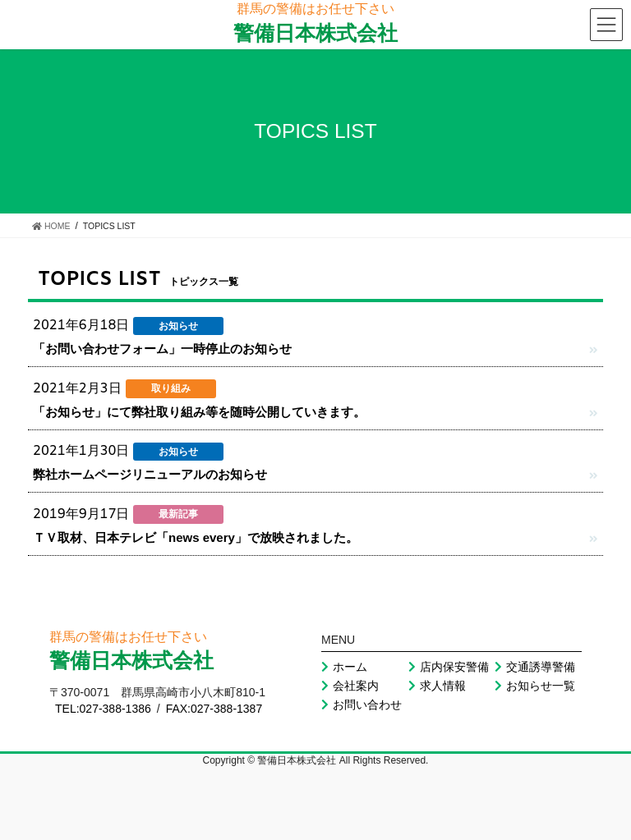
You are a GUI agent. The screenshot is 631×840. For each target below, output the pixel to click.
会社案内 (350, 685)
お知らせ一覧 (535, 685)
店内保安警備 (448, 666)
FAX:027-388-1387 (214, 708)
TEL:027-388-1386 (103, 708)
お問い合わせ (361, 704)
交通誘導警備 (535, 666)
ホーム (344, 666)
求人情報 (437, 685)
